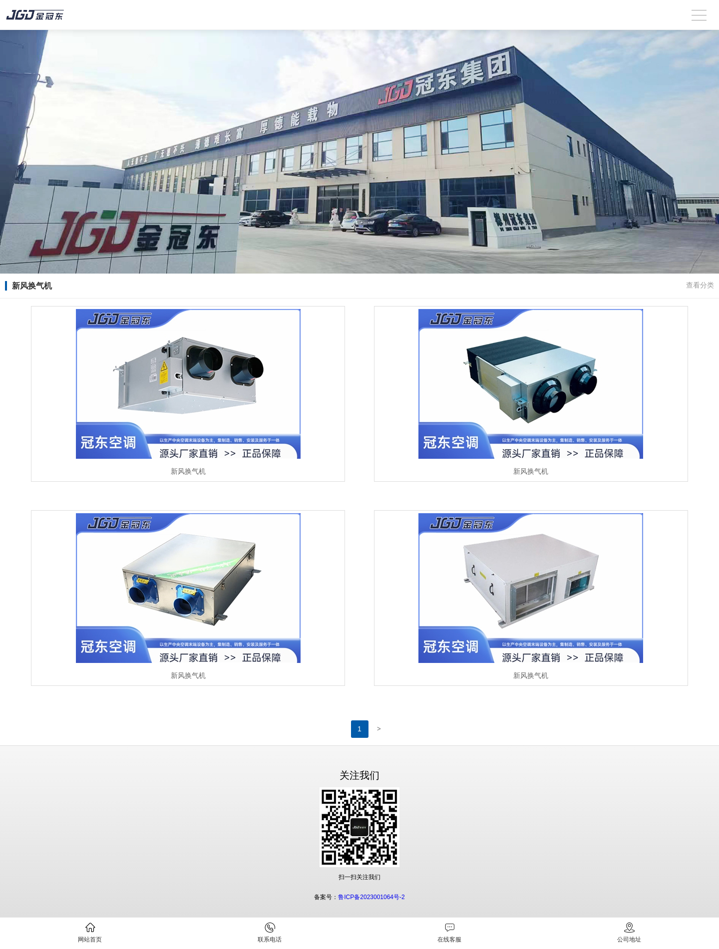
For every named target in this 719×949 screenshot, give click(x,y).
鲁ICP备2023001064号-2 (371, 897)
